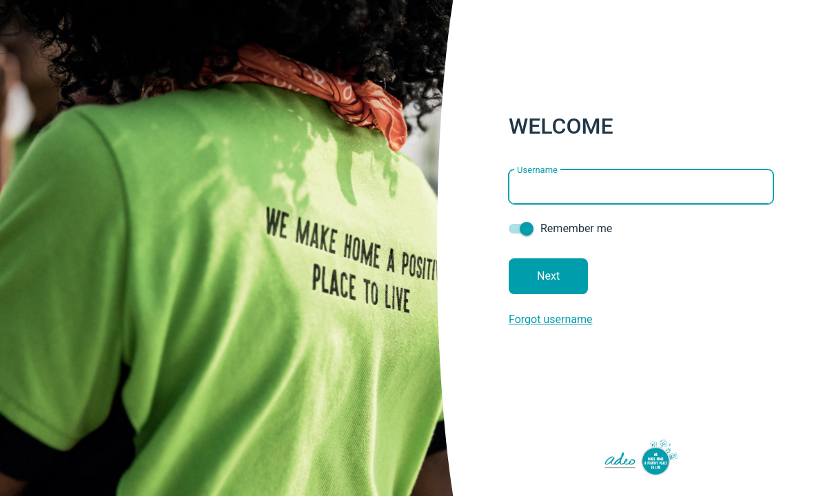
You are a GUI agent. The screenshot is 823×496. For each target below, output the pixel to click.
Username (537, 169)
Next (548, 275)
